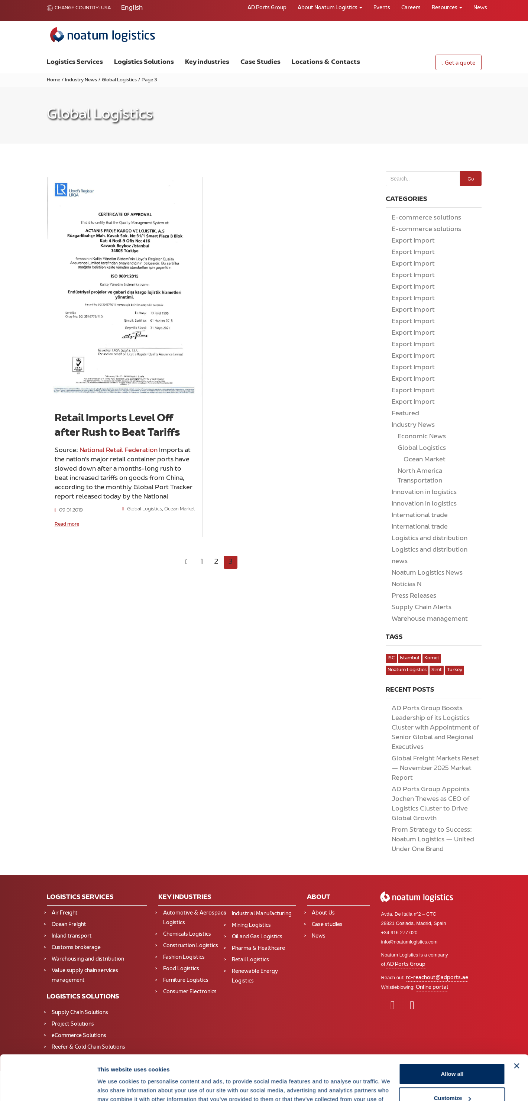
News (480, 8)
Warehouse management (430, 619)
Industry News (81, 80)
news (400, 561)
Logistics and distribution (429, 538)
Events (381, 8)
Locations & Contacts (326, 62)
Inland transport (72, 936)
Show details (114, 840)
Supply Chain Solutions (80, 1012)
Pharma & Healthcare (258, 948)
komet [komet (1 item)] (431, 658)
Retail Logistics (250, 960)
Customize (452, 809)
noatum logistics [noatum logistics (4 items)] (407, 670)
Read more (67, 524)
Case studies (327, 924)
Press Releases (414, 596)
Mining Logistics (251, 925)
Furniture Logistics (185, 980)
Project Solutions (73, 1024)
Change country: (73, 8)
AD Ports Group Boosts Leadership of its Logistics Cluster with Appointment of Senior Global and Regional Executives (435, 728)
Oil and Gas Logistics (257, 937)
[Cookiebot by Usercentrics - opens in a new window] (48, 839)
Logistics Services (75, 62)
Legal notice (91, 1091)
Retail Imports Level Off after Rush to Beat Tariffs (117, 426)
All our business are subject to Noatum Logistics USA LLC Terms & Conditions (126, 1097)
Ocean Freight (69, 924)
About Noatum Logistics (330, 8)
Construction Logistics (190, 945)
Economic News (422, 436)
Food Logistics (181, 968)
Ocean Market (179, 509)
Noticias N (406, 584)
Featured (405, 413)
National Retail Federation (119, 450)
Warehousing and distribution (88, 959)
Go (470, 179)
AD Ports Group (266, 8)
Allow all (452, 785)
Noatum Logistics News (427, 573)
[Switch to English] (131, 8)
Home (53, 80)
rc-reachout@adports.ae (437, 977)
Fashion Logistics (184, 957)
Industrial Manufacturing (262, 914)
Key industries (207, 62)
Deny (452, 834)
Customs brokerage (76, 947)
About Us (323, 913)
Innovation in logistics (424, 492)
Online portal (432, 987)
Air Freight (65, 913)
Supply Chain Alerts (421, 607)
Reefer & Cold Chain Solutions (88, 1047)
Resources (447, 8)
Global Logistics (119, 80)
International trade (420, 515)
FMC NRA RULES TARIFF (201, 1091)
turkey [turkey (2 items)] (454, 670)
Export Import (413, 241)
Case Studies (260, 62)
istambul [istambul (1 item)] (409, 658)
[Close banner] (516, 777)
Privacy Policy (61, 1091)
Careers (411, 8)
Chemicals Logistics (187, 934)
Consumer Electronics (190, 992)
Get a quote (458, 63)
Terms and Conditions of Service (140, 1091)
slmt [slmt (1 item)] (436, 670)
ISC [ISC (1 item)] (391, 658)
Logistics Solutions (144, 62)
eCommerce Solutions (79, 1035)
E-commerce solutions (426, 218)
